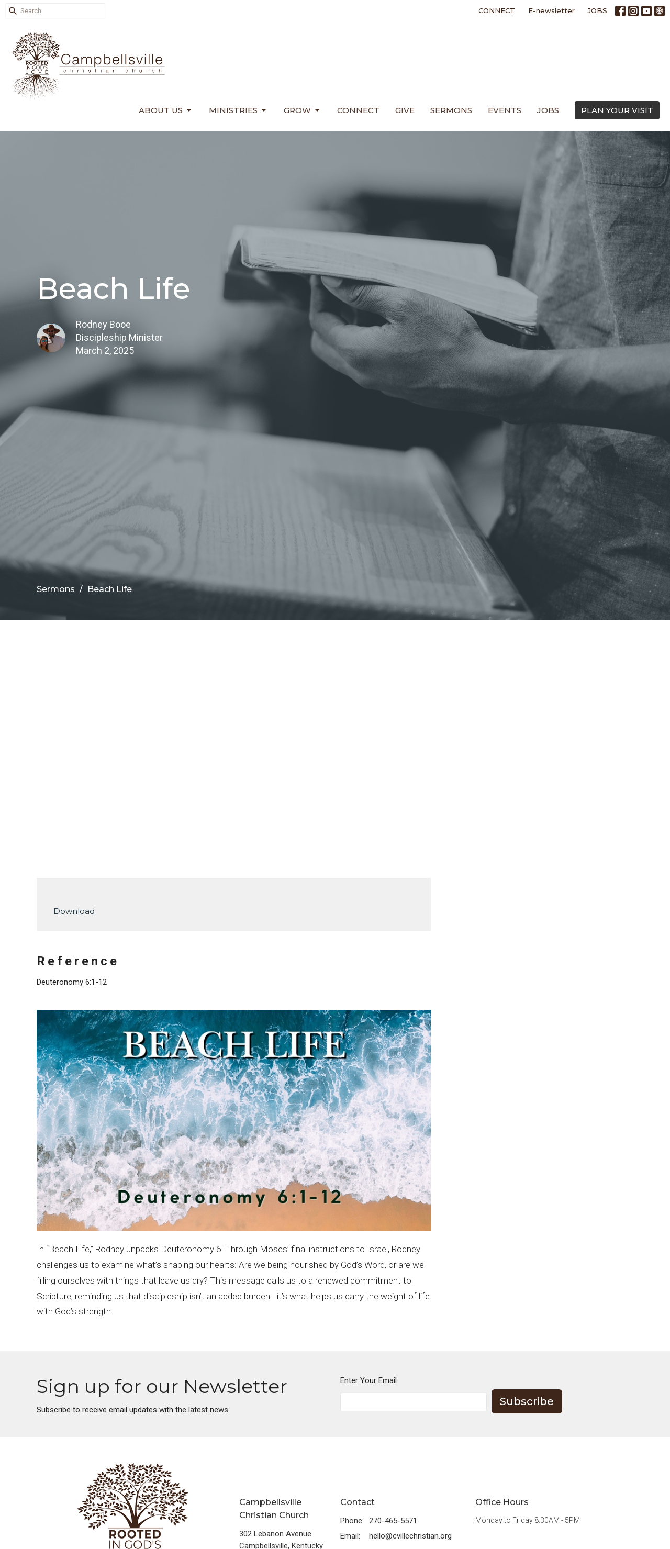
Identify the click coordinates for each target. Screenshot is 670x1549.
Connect (358, 110)
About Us (166, 110)
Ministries (238, 110)
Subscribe (527, 1401)
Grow (302, 110)
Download (74, 911)
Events (504, 110)
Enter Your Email (368, 1380)
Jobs (548, 110)
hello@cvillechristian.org (410, 1536)
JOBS (597, 10)
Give (405, 110)
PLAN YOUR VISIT (617, 110)
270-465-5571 (393, 1520)
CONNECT (496, 10)
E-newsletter (551, 10)
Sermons (451, 110)
